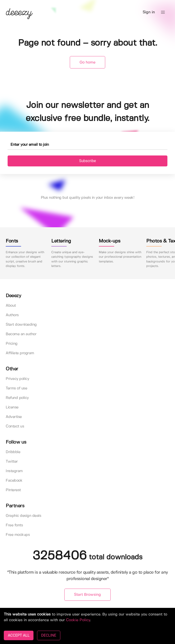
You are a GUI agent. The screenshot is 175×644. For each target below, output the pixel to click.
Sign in (149, 12)
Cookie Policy (78, 620)
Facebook (14, 480)
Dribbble (13, 452)
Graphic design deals (23, 516)
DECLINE (48, 635)
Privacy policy (17, 379)
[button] (163, 12)
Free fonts (14, 525)
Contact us (15, 426)
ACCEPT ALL (18, 635)
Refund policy (17, 398)
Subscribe (87, 161)
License (12, 407)
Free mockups (18, 535)
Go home (87, 62)
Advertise (14, 417)
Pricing (12, 343)
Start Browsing (87, 594)
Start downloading (21, 324)
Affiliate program (20, 353)
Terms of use (16, 388)
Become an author (21, 334)
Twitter (12, 461)
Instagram (14, 471)
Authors (12, 315)
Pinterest (13, 490)
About (11, 305)
